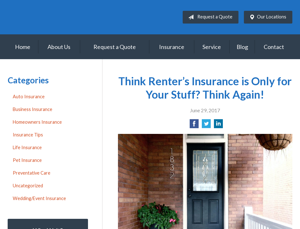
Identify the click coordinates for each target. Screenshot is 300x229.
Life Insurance (27, 147)
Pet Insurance (27, 160)
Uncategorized (28, 185)
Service (211, 46)
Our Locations (266, 17)
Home (22, 46)
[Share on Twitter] (206, 125)
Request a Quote (209, 17)
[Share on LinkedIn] (218, 125)
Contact (274, 46)
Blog (242, 46)
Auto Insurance (29, 96)
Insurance (171, 46)
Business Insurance (32, 109)
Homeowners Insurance (37, 122)
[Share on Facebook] (194, 125)
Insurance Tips (28, 134)
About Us (59, 46)
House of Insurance (62, 17)
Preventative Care (31, 173)
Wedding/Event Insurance (39, 198)
